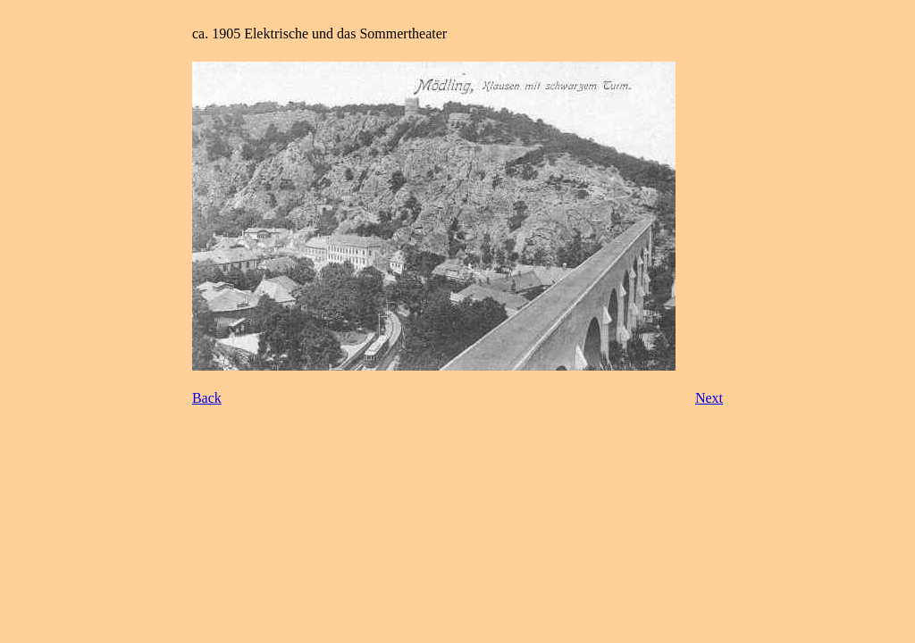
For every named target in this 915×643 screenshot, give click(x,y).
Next (709, 397)
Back (207, 397)
